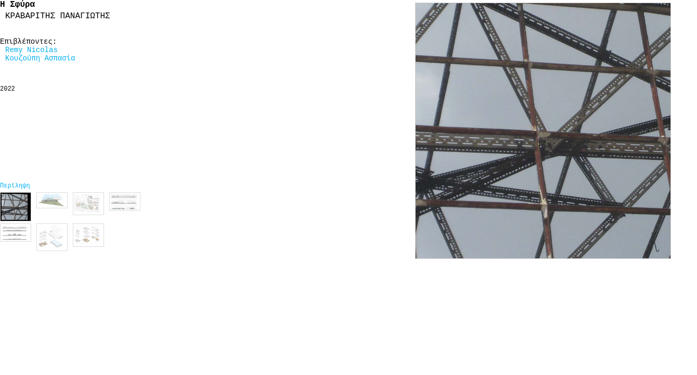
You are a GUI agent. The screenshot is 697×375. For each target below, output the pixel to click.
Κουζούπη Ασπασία (40, 58)
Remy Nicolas (31, 50)
